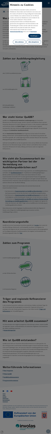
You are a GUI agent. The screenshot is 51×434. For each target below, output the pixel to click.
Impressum (33, 31)
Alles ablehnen (19, 42)
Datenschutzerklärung (16, 31)
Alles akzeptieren (33, 42)
